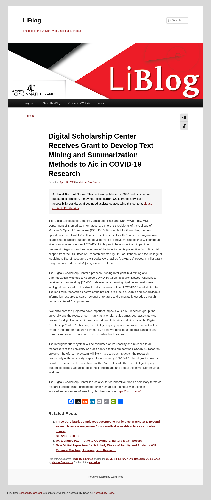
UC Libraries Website (78, 103)
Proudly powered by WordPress (105, 476)
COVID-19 (111, 459)
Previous (29, 116)
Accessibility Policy (104, 493)
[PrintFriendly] (113, 402)
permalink (94, 462)
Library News (125, 459)
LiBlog (32, 20)
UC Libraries (86, 459)
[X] (78, 402)
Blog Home (30, 103)
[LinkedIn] (92, 402)
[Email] (99, 402)
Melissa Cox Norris (89, 182)
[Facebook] (71, 402)
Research (139, 459)
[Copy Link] (106, 402)
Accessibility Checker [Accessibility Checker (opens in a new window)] (30, 493)
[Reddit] (85, 402)
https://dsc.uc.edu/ (129, 391)
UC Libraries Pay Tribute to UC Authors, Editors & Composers (99, 440)
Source (101, 103)
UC (76, 459)
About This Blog (51, 103)
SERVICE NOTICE (68, 436)
